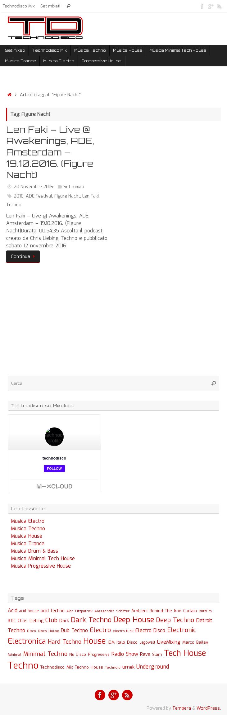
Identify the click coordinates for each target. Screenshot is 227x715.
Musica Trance (27, 543)
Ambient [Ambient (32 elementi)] (139, 610)
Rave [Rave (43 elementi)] (145, 654)
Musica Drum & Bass (34, 551)
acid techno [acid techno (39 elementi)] (53, 611)
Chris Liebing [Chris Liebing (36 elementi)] (30, 620)
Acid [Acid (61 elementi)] (12, 610)
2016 (19, 196)
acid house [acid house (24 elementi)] (29, 610)
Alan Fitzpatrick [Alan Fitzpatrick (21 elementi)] (79, 611)
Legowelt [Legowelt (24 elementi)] (147, 642)
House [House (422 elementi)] (94, 641)
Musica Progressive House (41, 566)
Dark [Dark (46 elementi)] (64, 620)
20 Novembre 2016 (33, 187)
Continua (24, 257)
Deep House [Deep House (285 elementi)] (133, 620)
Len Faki (90, 196)
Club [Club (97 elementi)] (51, 620)
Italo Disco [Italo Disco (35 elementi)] (127, 642)
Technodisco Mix (19, 6)
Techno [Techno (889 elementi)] (23, 666)
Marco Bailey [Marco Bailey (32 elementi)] (195, 642)
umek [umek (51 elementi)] (128, 667)
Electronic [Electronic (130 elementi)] (181, 630)
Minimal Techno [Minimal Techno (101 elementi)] (45, 654)
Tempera (181, 708)
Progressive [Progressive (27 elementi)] (99, 654)
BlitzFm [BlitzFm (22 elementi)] (205, 611)
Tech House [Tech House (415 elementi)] (185, 653)
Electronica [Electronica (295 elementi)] (27, 641)
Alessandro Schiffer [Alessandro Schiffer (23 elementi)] (111, 610)
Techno (13, 205)
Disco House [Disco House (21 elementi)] (48, 631)
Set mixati (50, 6)
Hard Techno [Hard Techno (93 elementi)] (64, 642)
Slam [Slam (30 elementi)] (157, 654)
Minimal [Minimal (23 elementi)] (14, 654)
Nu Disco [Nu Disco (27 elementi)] (77, 654)
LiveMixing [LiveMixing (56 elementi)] (168, 642)
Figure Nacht (67, 196)
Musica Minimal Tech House (43, 558)
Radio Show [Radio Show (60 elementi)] (124, 654)
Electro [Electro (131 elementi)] (100, 630)
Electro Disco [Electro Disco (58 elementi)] (150, 630)
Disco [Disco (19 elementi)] (31, 631)
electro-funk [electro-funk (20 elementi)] (123, 631)
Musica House (26, 536)
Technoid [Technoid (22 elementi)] (112, 667)
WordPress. (209, 708)
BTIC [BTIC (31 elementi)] (12, 620)
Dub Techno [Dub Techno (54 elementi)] (74, 630)
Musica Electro (27, 521)
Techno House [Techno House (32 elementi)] (89, 667)
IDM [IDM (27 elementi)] (111, 642)
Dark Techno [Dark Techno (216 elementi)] (91, 619)
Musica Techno (28, 528)
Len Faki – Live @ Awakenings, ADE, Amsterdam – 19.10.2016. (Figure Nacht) (50, 152)
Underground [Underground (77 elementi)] (152, 666)
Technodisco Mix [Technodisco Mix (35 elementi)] (56, 667)
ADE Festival (39, 196)
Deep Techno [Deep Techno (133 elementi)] (175, 620)
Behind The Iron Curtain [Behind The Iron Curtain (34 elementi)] (173, 610)
